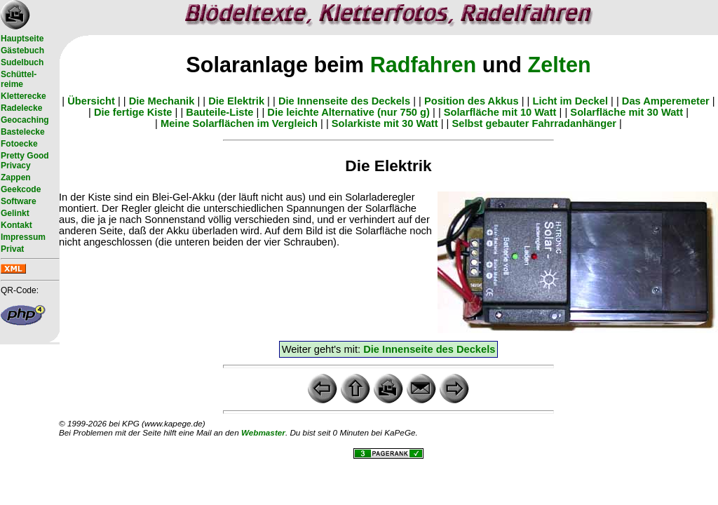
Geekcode (21, 189)
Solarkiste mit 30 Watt (385, 123)
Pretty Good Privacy (25, 160)
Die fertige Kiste (133, 112)
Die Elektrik (236, 101)
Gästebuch (22, 50)
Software (18, 201)
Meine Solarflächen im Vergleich (239, 123)
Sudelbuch (22, 62)
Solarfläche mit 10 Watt (500, 112)
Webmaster (263, 432)
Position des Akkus (471, 101)
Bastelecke (23, 132)
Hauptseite (22, 38)
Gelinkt (15, 213)
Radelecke (21, 108)
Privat (12, 249)
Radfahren (423, 64)
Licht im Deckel (570, 101)
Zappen (16, 177)
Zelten (558, 64)
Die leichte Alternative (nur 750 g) (348, 112)
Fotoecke (19, 144)
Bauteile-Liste (219, 112)
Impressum (23, 237)
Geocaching (25, 120)
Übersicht (91, 101)
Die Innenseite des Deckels (344, 101)
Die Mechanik (162, 101)
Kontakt (16, 225)
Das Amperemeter (666, 101)
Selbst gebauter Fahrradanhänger (534, 123)
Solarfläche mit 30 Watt (626, 112)
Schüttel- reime (18, 79)
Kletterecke (23, 96)
